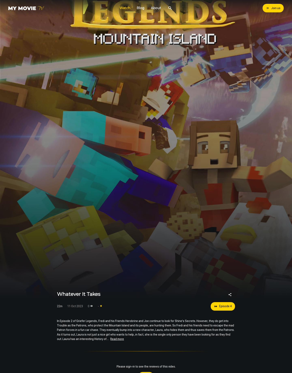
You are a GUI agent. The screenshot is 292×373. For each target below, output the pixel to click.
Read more (117, 339)
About (156, 8)
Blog (140, 8)
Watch (124, 8)
